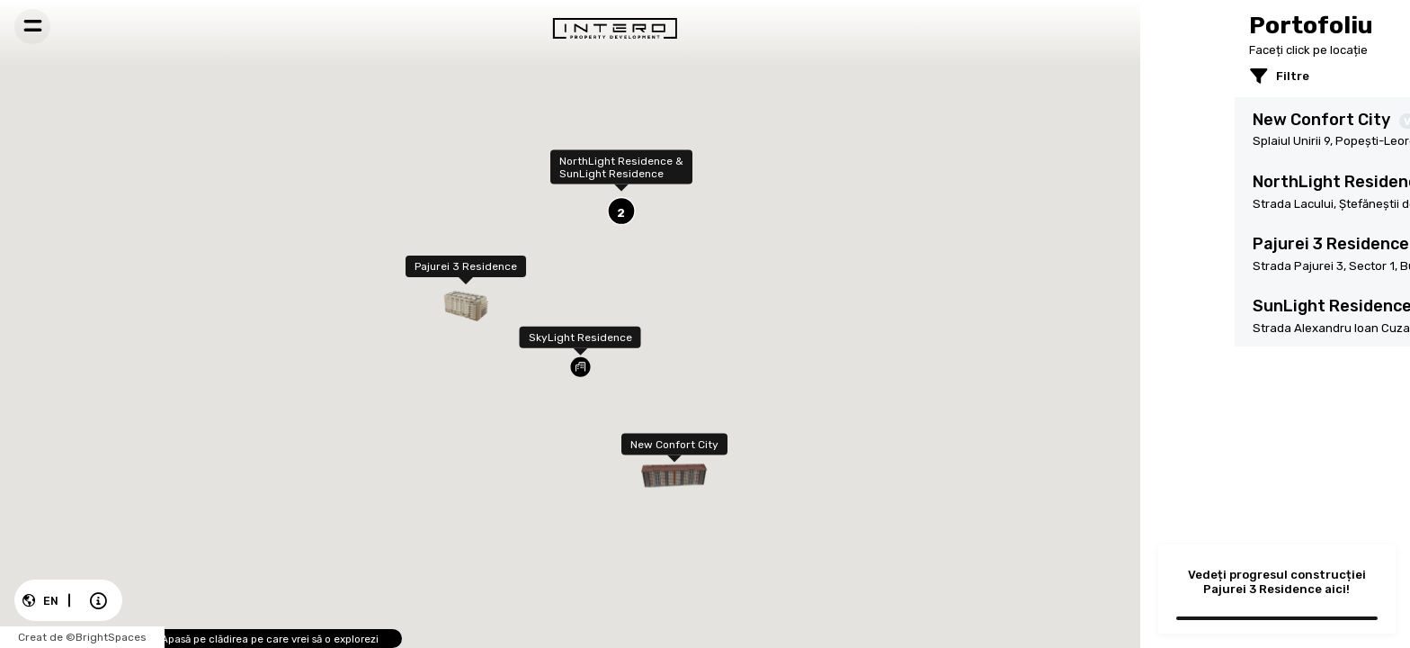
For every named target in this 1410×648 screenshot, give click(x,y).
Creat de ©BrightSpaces (66, 639)
